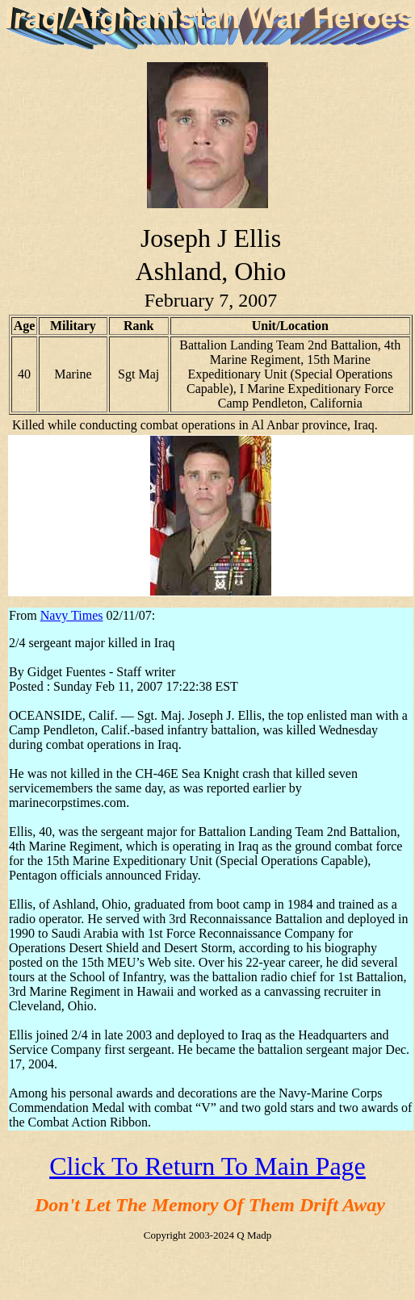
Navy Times (71, 615)
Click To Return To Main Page (207, 1166)
